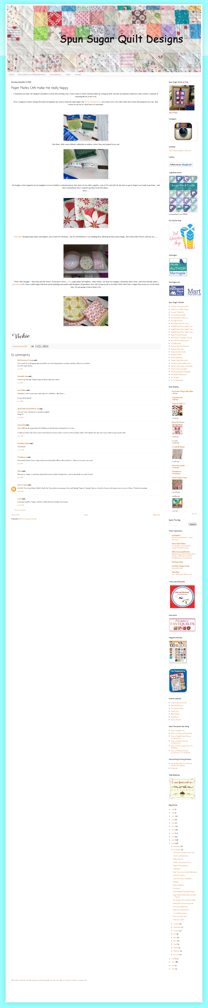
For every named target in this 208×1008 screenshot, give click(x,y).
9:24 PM (20, 477)
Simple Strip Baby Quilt (179, 360)
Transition (176, 869)
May (175, 941)
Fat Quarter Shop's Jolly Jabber (182, 391)
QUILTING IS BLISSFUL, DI (28, 409)
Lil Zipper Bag (175, 343)
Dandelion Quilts (23, 443)
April (176, 944)
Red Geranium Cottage (25, 360)
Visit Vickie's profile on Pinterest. (180, 150)
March (176, 947)
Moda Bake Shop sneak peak (183, 903)
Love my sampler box (180, 906)
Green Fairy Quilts (178, 465)
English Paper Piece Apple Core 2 (182, 329)
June (175, 937)
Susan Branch (176, 720)
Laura (19, 499)
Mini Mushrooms (177, 705)
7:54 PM (20, 417)
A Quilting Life (177, 397)
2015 (173, 823)
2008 (173, 958)
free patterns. (56, 74)
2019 (173, 809)
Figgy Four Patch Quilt (179, 335)
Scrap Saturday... (179, 875)
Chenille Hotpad (176, 321)
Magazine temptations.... (181, 910)
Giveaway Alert (178, 920)
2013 (173, 830)
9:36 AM (20, 491)
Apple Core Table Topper (180, 309)
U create (175, 441)
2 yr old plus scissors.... (180, 913)
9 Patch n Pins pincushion (180, 306)
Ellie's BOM (175, 714)
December (177, 846)
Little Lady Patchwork (179, 703)
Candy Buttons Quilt (178, 315)
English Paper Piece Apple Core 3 (182, 332)
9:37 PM (20, 436)
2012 (173, 833)
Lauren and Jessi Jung (180, 856)
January (176, 954)
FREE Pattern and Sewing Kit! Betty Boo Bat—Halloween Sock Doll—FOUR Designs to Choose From (184, 556)
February (177, 951)
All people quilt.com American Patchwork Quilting (181, 764)
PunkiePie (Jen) (22, 376)
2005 (173, 969)
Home (11, 74)
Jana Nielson (21, 390)
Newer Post (15, 515)
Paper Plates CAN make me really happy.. (184, 896)
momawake (21, 425)
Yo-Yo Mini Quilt (177, 380)
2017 (173, 816)
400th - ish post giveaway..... (183, 862)
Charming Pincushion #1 (179, 318)
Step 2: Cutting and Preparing (181, 733)
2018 (173, 813)
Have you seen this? (180, 916)
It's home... (177, 888)
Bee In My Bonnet (178, 422)
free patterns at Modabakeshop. (32, 74)
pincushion (17, 284)
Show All (194, 514)
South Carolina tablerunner (181, 363)
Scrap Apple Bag (177, 357)
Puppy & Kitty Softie (178, 352)
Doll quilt (174, 768)
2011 (173, 836)
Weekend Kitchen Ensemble (180, 372)
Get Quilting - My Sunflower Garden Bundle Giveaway (181, 547)
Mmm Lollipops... (179, 885)
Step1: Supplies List (177, 730)
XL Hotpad (175, 377)
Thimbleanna (22, 457)
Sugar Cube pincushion (179, 369)
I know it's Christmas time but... (184, 852)
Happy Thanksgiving (180, 865)
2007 (173, 962)
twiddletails (176, 496)
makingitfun (176, 535)
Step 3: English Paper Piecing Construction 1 (181, 737)
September (177, 927)
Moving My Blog (177, 568)
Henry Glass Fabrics (178, 543)
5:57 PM (20, 401)
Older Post (156, 515)
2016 (173, 819)
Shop (68, 74)
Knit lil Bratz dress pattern (180, 340)
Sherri (19, 471)
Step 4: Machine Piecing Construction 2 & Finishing (180, 752)
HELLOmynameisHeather (181, 552)
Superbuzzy (175, 717)
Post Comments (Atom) (28, 519)
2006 (173, 965)
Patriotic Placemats (177, 349)
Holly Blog (175, 572)
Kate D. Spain (22, 485)
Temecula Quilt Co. (179, 403)
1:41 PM (20, 369)
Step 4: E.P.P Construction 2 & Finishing (182, 747)
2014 (173, 826)
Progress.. (176, 882)
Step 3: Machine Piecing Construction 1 (179, 742)
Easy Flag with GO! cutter (180, 323)
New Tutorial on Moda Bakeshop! (185, 872)
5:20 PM (20, 383)
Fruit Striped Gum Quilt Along (184, 891)
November (177, 850)
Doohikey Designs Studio (180, 566)
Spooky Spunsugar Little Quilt (182, 366)
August (176, 931)
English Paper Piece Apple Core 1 (182, 326)
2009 (173, 843)
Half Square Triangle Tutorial (181, 338)
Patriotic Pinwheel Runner (180, 346)
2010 (173, 840)
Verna (70, 282)
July (175, 934)
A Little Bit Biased (178, 447)
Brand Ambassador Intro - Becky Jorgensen (182, 538)
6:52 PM (20, 463)
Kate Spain (18, 237)
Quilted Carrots (176, 354)
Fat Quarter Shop (177, 708)
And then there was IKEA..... (183, 878)
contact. (78, 74)
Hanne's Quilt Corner (179, 478)
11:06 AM (20, 505)
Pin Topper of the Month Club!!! (184, 900)
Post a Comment (20, 510)
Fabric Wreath (178, 859)
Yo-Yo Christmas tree (93, 102)
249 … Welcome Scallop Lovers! (182, 574)
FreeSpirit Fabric (177, 562)
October (176, 924)
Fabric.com (174, 711)
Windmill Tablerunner (179, 374)
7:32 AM (20, 450)
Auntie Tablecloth (177, 312)
